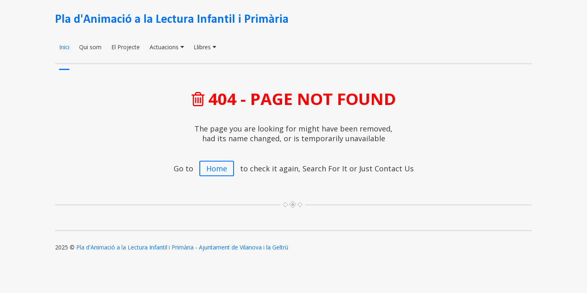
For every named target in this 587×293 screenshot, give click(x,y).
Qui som (90, 47)
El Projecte (125, 47)
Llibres (205, 47)
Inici (64, 47)
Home (216, 168)
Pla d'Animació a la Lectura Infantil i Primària (172, 19)
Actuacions (167, 47)
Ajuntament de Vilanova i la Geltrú (243, 247)
